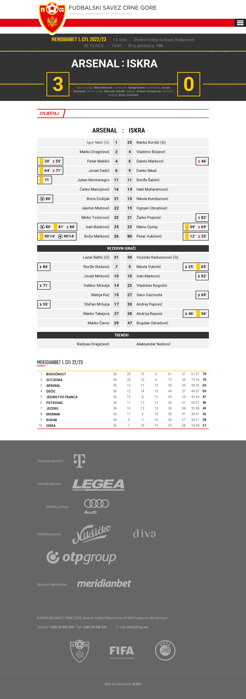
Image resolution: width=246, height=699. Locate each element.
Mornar (53, 414)
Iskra (50, 426)
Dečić (50, 391)
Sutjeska (54, 380)
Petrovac (54, 403)
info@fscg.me (137, 627)
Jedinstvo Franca (61, 397)
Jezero (52, 408)
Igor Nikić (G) (98, 142)
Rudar (51, 420)
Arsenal (53, 385)
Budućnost (56, 374)
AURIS (137, 684)
